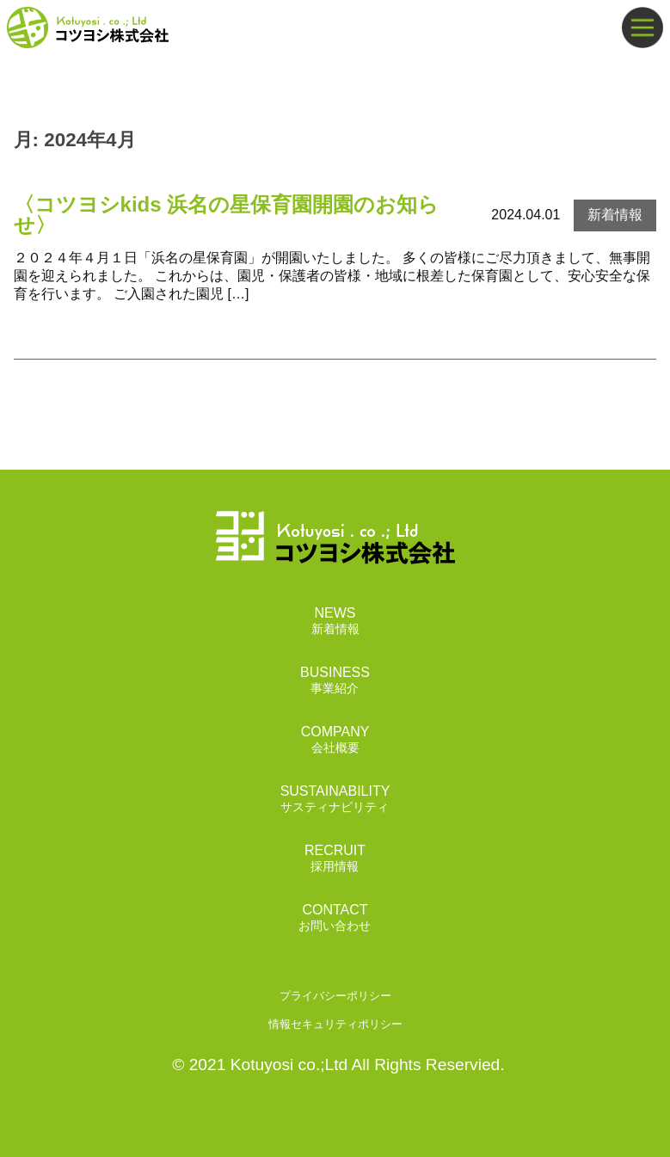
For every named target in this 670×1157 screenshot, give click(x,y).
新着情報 (614, 214)
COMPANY (335, 740)
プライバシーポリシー (335, 995)
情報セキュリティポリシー (335, 1024)
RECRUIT (335, 859)
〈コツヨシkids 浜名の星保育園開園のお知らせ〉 (226, 215)
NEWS (335, 621)
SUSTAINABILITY (335, 799)
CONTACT (334, 918)
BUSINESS (335, 681)
